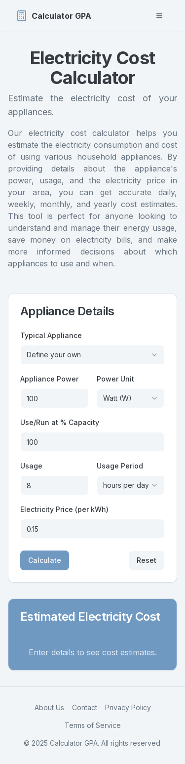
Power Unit (115, 379)
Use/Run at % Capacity (59, 422)
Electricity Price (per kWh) (64, 509)
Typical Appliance (51, 335)
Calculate (44, 560)
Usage (31, 466)
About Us (49, 707)
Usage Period (120, 466)
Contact (84, 707)
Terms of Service (93, 725)
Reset (146, 560)
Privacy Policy (128, 707)
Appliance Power (49, 379)
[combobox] (92, 355)
